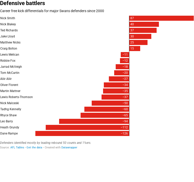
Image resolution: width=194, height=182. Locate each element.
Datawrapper (69, 147)
